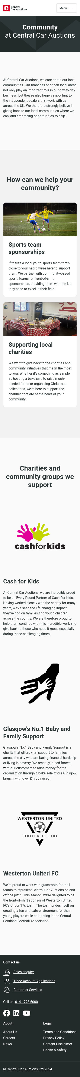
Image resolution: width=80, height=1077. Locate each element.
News (7, 1044)
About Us (10, 1032)
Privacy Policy (53, 1038)
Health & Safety (55, 1050)
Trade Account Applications (34, 981)
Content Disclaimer (57, 1044)
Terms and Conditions (60, 1032)
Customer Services (27, 990)
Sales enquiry (23, 972)
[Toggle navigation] (66, 8)
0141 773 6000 (26, 1002)
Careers (9, 1038)
